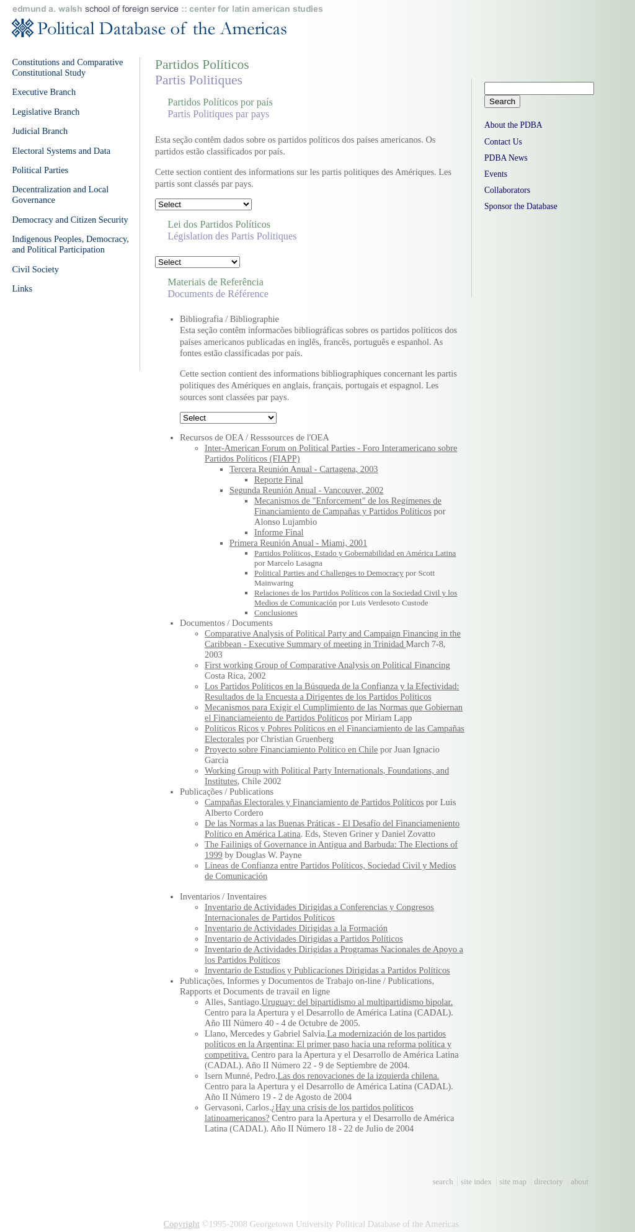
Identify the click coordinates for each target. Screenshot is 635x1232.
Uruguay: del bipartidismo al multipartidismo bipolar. (357, 1002)
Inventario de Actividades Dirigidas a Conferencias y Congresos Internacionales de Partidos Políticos (319, 912)
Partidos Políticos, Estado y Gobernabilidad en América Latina (355, 553)
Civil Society (35, 269)
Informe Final (279, 532)
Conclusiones (276, 612)
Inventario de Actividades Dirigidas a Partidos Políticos (304, 939)
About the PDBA (513, 125)
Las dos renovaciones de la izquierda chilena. (359, 1076)
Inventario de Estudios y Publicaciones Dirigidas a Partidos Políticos (327, 970)
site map (512, 1181)
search (443, 1181)
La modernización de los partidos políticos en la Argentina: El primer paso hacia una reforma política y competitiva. (328, 1044)
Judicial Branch (40, 131)
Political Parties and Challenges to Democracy (329, 573)
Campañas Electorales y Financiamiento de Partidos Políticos (314, 802)
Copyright (182, 1224)
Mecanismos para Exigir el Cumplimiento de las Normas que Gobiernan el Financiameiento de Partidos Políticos (334, 712)
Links (22, 288)
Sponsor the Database (520, 206)
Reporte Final (278, 479)
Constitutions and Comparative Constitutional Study (67, 67)
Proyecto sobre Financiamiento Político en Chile (291, 749)
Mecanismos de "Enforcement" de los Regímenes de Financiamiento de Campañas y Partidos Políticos (348, 506)
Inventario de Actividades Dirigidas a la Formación (296, 928)
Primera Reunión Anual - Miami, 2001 (298, 543)
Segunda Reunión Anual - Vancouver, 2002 (306, 490)
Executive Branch (44, 92)
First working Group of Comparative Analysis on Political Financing (327, 665)
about (579, 1181)
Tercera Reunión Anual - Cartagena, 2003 (303, 469)
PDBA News (506, 158)
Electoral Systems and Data (61, 151)
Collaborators (507, 190)
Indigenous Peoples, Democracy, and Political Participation (70, 244)
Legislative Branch (45, 112)
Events (495, 174)
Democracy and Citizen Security (70, 220)
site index (476, 1181)
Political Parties (40, 170)
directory (548, 1181)
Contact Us (503, 141)
